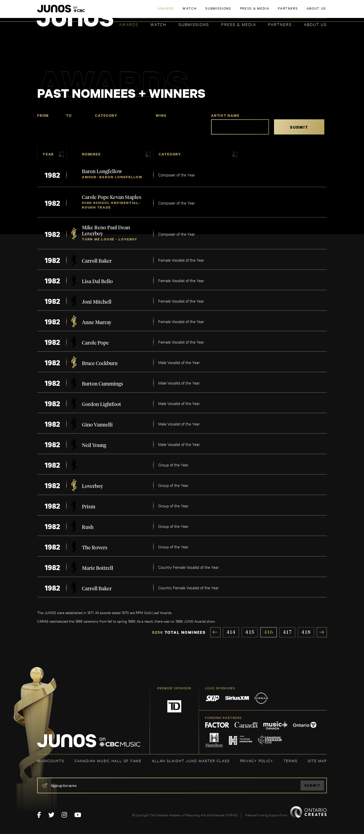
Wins (161, 115)
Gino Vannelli (97, 424)
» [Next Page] (322, 632)
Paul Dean (118, 227)
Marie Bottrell (97, 568)
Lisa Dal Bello (97, 281)
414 (231, 632)
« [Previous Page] (215, 632)
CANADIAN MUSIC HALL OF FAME (108, 760)
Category (106, 115)
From (43, 115)
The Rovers (94, 547)
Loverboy (92, 233)
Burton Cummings (102, 384)
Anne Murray (96, 322)
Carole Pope (96, 197)
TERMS (291, 760)
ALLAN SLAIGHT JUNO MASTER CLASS (191, 760)
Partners (280, 24)
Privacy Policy (256, 760)
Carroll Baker (97, 261)
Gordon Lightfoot (101, 404)
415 (250, 632)
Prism (88, 506)
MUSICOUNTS (50, 760)
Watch (158, 24)
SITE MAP (317, 760)
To (69, 115)
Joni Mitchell (96, 302)
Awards (128, 24)
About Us (315, 24)
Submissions (193, 24)
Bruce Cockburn (100, 363)
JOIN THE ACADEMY (256, 12)
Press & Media (238, 24)
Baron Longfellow (102, 171)
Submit (312, 785)
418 (306, 632)
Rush (88, 527)
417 (287, 632)
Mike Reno (94, 227)
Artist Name (225, 115)
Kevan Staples (125, 197)
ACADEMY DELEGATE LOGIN (303, 12)
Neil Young (94, 445)
